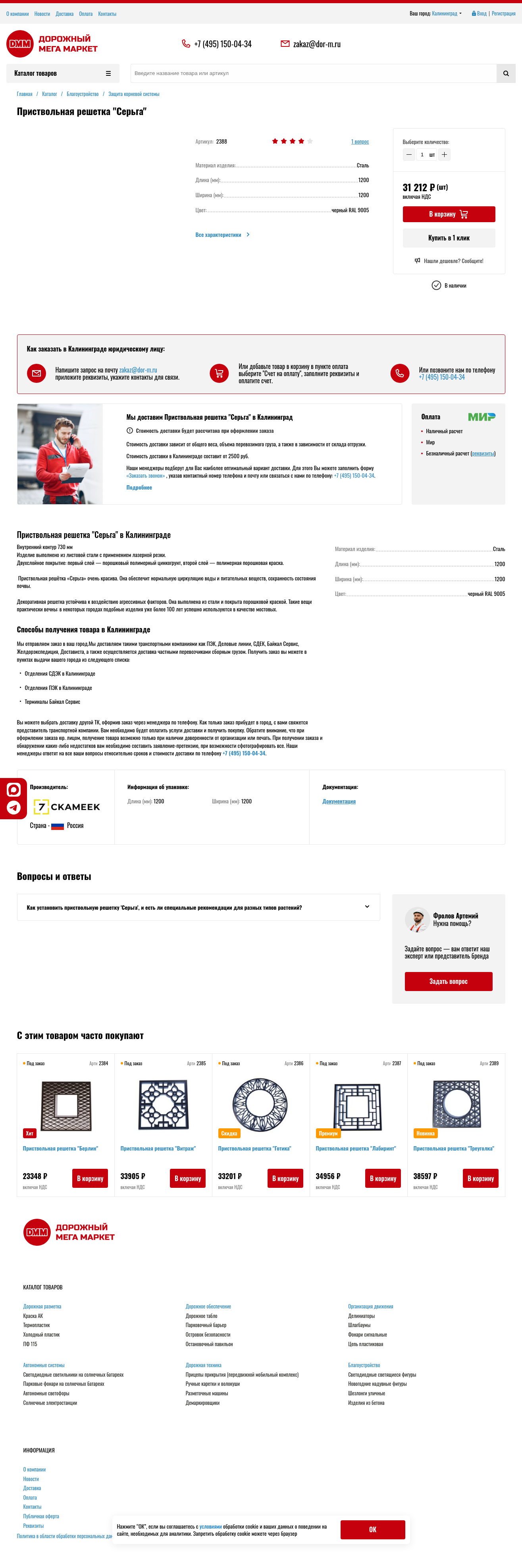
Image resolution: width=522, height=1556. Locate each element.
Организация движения (370, 1306)
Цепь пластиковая (365, 1344)
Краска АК (33, 1316)
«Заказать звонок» (146, 475)
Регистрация (504, 13)
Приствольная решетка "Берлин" (61, 1148)
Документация (339, 801)
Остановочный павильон (209, 1344)
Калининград (447, 13)
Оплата (85, 13)
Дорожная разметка (42, 1306)
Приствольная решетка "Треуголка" (454, 1148)
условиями (211, 1526)
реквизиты (483, 453)
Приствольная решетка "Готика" (255, 1148)
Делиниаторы (361, 1316)
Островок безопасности (208, 1334)
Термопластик (36, 1325)
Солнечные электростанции (50, 1403)
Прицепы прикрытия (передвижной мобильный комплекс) (242, 1375)
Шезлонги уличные (366, 1393)
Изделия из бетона (366, 1403)
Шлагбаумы (359, 1325)
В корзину (90, 1178)
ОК (372, 1529)
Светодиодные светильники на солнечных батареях (73, 1375)
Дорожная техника (204, 1365)
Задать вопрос (449, 981)
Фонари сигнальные (367, 1334)
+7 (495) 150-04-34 (223, 43)
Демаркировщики (203, 1403)
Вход (479, 13)
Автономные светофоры (46, 1393)
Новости (42, 13)
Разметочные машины (207, 1393)
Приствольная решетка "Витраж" (158, 1148)
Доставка (64, 13)
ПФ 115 (30, 1344)
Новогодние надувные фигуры (377, 1384)
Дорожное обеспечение (208, 1306)
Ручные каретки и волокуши (213, 1384)
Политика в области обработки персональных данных (69, 1536)
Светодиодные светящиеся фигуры (382, 1375)
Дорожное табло (202, 1316)
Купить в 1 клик (449, 237)
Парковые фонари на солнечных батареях (63, 1384)
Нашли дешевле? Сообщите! (448, 260)
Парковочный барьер (206, 1325)
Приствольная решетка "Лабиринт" (356, 1148)
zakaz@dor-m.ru (310, 43)
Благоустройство (364, 1365)
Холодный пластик (41, 1334)
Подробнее (139, 487)
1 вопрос (360, 141)
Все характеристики (223, 234)
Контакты (107, 13)
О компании (17, 13)
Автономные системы (44, 1365)
